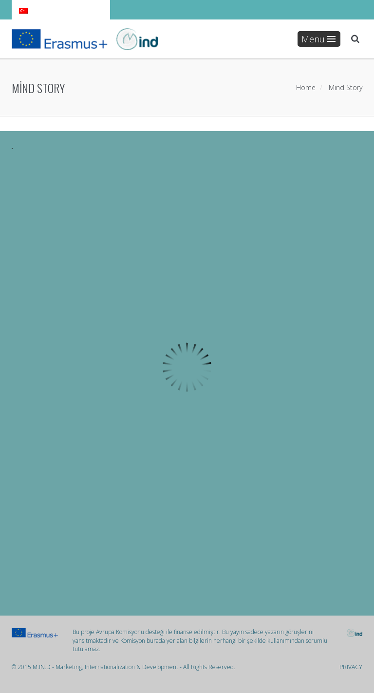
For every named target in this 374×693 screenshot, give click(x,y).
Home (306, 87)
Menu (318, 39)
